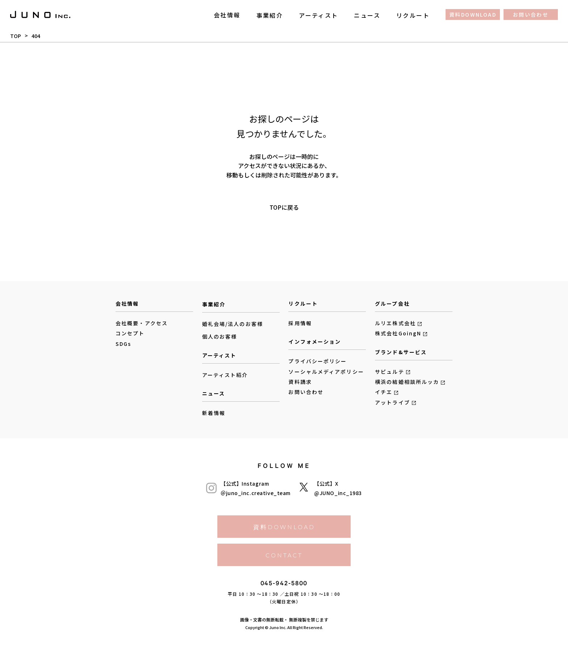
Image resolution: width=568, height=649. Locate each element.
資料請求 (300, 381)
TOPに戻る (284, 206)
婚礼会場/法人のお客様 (232, 323)
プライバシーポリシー (317, 361)
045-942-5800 (284, 584)
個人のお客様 (219, 336)
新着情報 (213, 412)
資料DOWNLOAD (472, 14)
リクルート (413, 15)
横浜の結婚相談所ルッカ (407, 381)
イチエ (383, 391)
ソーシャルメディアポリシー (326, 371)
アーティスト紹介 (225, 374)
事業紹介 (269, 15)
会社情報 (227, 15)
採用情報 (300, 323)
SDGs (123, 343)
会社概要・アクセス (142, 323)
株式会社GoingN (398, 333)
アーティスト (318, 15)
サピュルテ (389, 371)
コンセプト (130, 333)
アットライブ (392, 402)
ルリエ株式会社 (395, 323)
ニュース (367, 15)
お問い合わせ (530, 14)
